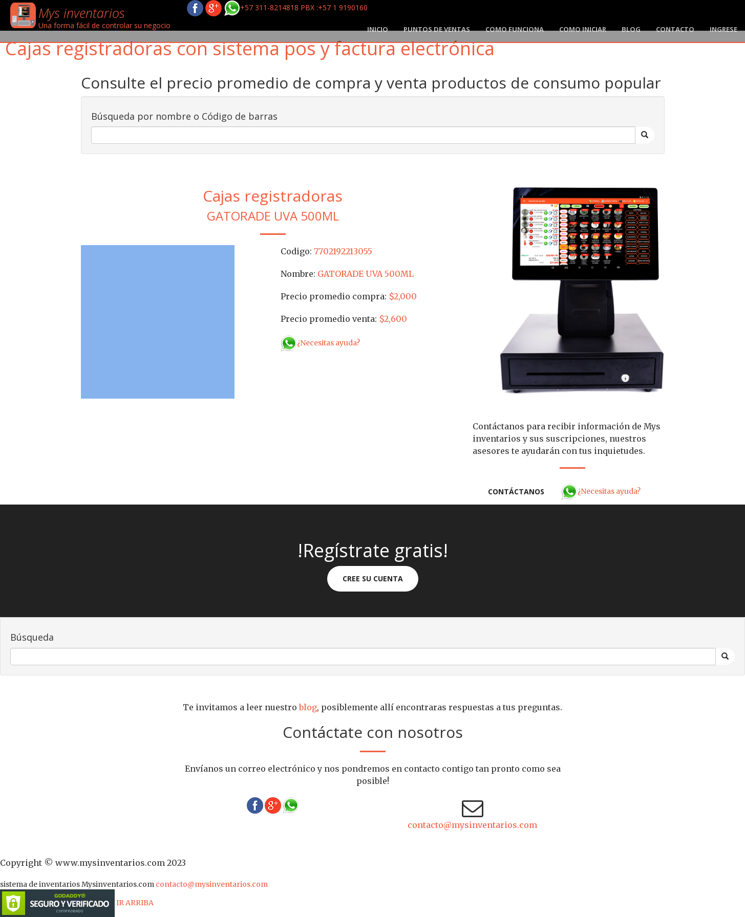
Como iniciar (582, 29)
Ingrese (723, 29)
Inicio (377, 29)
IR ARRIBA (135, 902)
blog (631, 29)
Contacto (675, 29)
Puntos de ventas (436, 29)
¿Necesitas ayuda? (320, 342)
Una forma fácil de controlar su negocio (104, 25)
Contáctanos (516, 491)
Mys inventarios (81, 12)
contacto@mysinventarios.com (472, 825)
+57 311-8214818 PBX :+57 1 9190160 (296, 7)
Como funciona (514, 29)
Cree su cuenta (373, 578)
